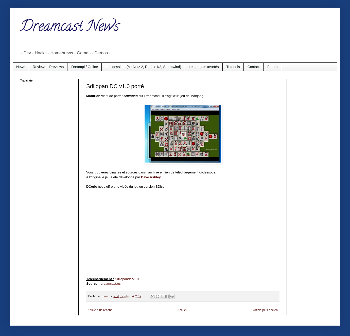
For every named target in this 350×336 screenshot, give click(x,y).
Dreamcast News (69, 28)
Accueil (182, 310)
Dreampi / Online (84, 67)
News (20, 67)
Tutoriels (233, 67)
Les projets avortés (204, 67)
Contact (254, 67)
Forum (272, 67)
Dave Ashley (151, 177)
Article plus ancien (265, 310)
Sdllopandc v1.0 (127, 279)
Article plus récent (100, 310)
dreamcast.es (110, 283)
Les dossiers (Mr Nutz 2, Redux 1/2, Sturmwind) (143, 67)
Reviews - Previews (48, 67)
